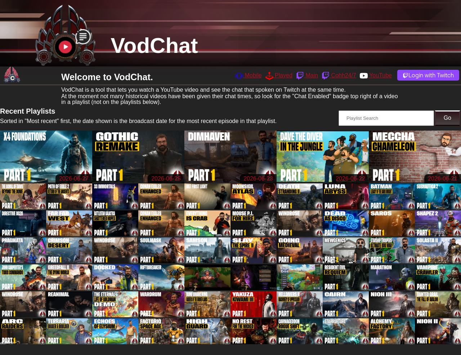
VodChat (154, 45)
